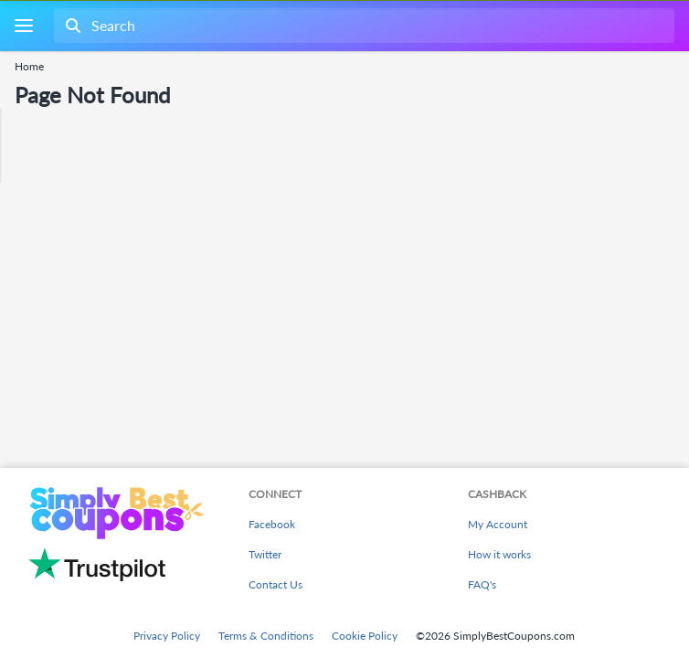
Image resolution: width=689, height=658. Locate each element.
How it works (499, 554)
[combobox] (362, 25)
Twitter (265, 554)
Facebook (272, 524)
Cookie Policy (365, 635)
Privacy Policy (166, 635)
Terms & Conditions (265, 635)
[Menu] (23, 26)
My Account (497, 524)
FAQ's (482, 584)
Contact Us (275, 584)
